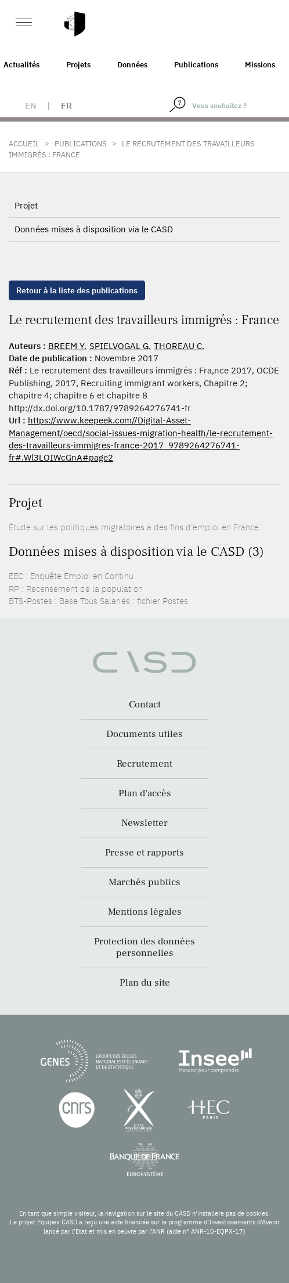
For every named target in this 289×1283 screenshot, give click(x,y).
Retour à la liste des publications (77, 290)
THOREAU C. (179, 345)
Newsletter (144, 823)
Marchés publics (144, 882)
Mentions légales (145, 911)
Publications (196, 64)
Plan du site (145, 982)
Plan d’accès (144, 793)
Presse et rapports (144, 852)
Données (132, 64)
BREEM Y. (67, 345)
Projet (26, 205)
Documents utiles (144, 734)
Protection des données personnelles (144, 947)
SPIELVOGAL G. (120, 345)
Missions (260, 64)
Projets (78, 64)
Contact (145, 704)
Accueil (24, 144)
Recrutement (144, 763)
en (31, 105)
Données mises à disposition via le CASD (94, 229)
